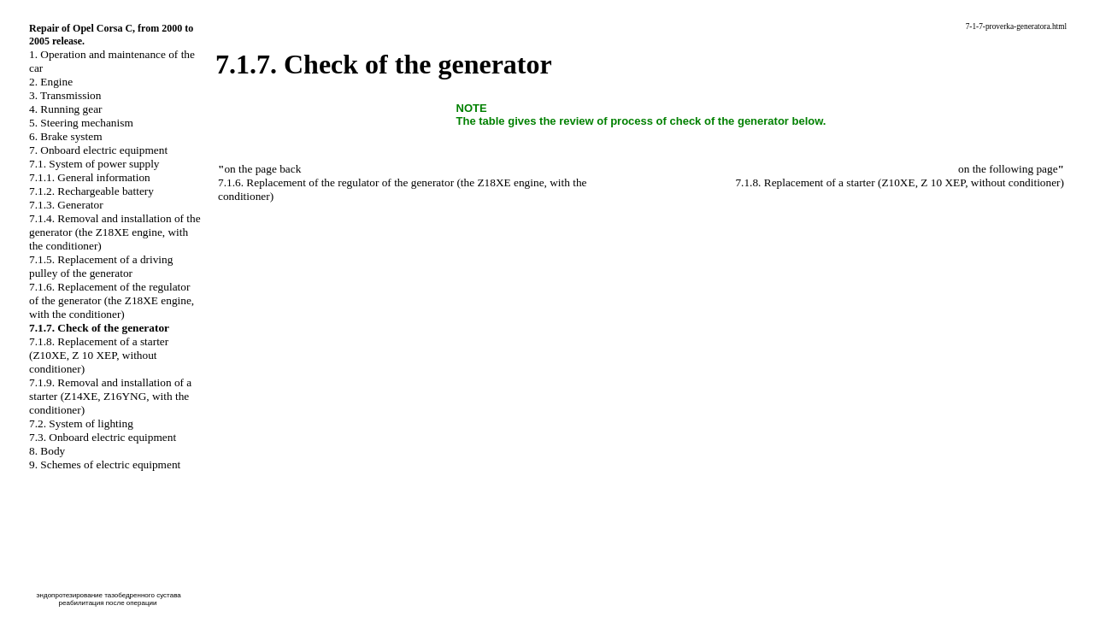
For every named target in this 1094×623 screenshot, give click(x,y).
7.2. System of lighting (81, 423)
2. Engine (51, 81)
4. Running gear (66, 109)
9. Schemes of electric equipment (104, 464)
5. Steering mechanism (81, 122)
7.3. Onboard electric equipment (102, 437)
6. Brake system (66, 136)
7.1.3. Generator (66, 204)
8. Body (47, 450)
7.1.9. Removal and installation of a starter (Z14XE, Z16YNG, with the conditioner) (110, 396)
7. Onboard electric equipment (98, 150)
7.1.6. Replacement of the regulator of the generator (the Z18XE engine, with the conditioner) (111, 300)
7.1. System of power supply (94, 163)
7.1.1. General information (89, 177)
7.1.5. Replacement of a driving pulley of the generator (101, 266)
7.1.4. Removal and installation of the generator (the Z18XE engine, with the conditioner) (115, 232)
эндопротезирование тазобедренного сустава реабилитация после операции (108, 599)
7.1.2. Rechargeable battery (91, 191)
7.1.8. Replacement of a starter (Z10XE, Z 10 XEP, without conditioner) (98, 355)
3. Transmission (65, 95)
